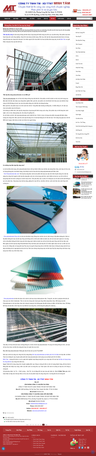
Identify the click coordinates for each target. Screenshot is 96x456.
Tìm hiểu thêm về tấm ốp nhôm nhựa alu (14, 421)
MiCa (76, 56)
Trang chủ (7, 18)
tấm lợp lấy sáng (10, 412)
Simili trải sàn (78, 63)
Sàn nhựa (77, 48)
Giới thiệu (15, 18)
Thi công (32, 18)
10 (30, 424)
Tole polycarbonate (9, 298)
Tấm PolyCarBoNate (80, 52)
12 (35, 424)
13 (38, 424)
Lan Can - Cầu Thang (80, 122)
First (27, 424)
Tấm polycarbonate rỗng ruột (11, 236)
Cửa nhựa (77, 75)
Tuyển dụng (61, 18)
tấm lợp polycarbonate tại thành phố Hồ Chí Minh (45, 354)
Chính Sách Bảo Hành (38, 447)
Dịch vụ (46, 18)
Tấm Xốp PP (78, 36)
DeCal (77, 59)
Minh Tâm (63, 39)
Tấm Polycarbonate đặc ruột (11, 173)
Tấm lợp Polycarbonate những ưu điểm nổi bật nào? (86, 183)
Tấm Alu (77, 28)
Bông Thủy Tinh (79, 87)
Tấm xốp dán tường (80, 40)
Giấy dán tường (79, 67)
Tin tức (53, 18)
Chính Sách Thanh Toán (38, 441)
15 (43, 424)
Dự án (39, 18)
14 (40, 424)
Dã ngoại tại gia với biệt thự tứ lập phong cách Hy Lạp (18, 419)
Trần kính (77, 141)
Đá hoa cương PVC (80, 32)
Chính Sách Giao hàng (38, 439)
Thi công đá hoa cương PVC (82, 134)
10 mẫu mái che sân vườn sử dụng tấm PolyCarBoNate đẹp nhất (86, 197)
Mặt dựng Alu (78, 130)
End (46, 424)
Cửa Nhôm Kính (79, 103)
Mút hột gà (78, 94)
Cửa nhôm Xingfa (79, 110)
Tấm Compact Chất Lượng (81, 106)
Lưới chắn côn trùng (80, 91)
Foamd (77, 83)
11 (33, 424)
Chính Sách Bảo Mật (37, 445)
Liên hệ (69, 18)
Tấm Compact (78, 44)
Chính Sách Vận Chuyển (38, 443)
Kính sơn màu (78, 138)
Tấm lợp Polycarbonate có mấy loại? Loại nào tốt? (86, 190)
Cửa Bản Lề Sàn (79, 118)
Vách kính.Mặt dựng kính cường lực (83, 126)
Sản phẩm (24, 18)
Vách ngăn (78, 114)
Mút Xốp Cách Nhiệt (80, 79)
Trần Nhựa (78, 71)
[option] (83, 184)
